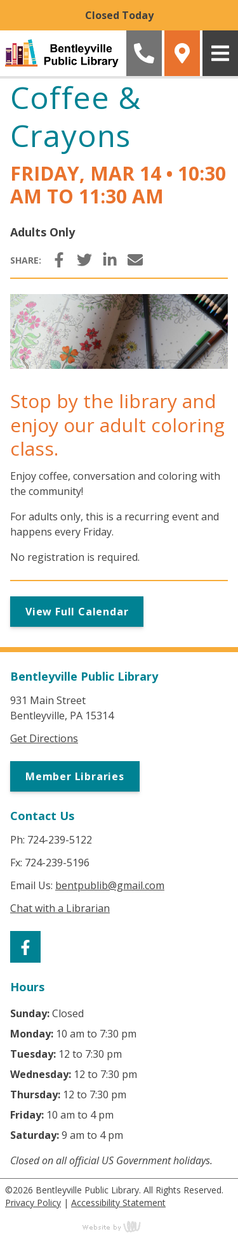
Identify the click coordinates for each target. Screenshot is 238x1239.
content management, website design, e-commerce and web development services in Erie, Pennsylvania (119, 1226)
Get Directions (44, 738)
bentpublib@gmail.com (109, 885)
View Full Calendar (76, 612)
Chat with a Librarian (60, 908)
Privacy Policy (33, 1203)
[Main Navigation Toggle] (220, 53)
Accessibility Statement (118, 1203)
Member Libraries (74, 776)
